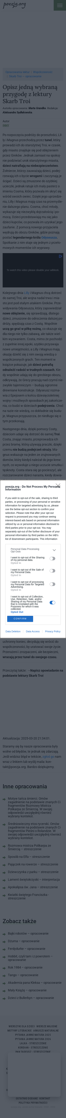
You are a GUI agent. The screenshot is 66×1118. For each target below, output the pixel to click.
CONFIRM (20, 618)
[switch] (52, 558)
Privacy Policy (52, 631)
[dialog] (33, 559)
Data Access (33, 631)
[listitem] (33, 550)
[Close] (59, 487)
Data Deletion (13, 631)
